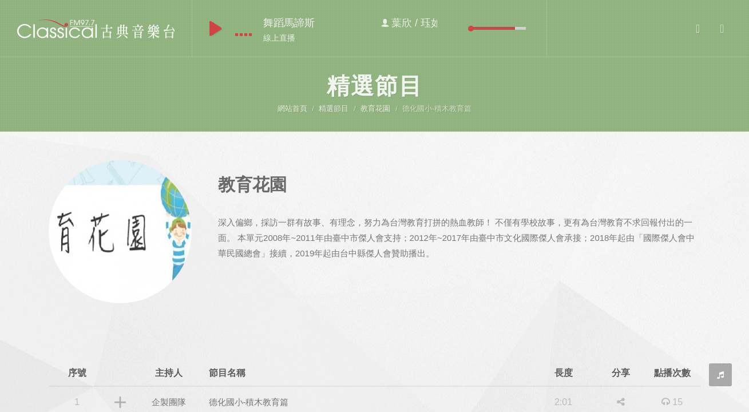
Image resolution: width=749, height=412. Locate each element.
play (215, 28)
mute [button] (462, 28)
